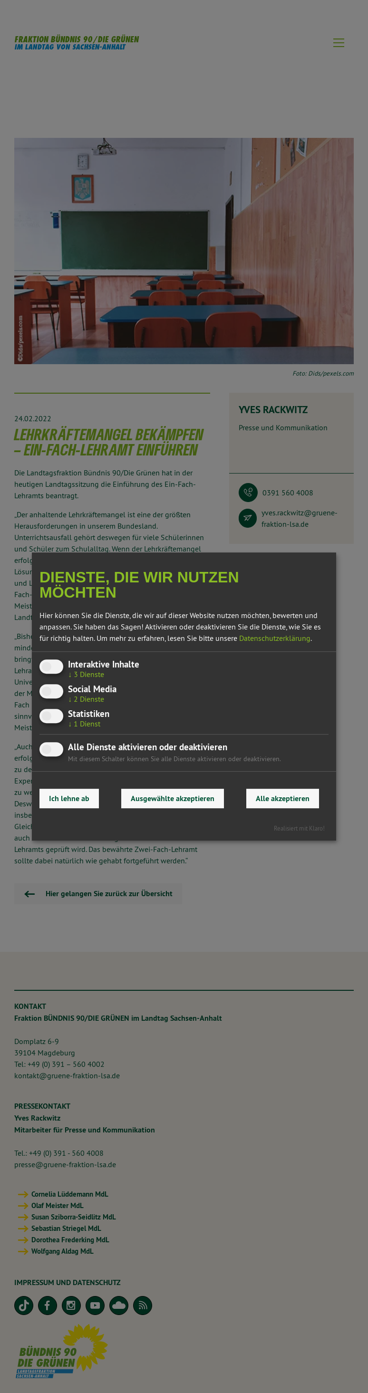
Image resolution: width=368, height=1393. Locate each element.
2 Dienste (86, 699)
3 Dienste (86, 674)
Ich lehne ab (69, 798)
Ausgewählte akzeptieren (172, 798)
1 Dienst (84, 724)
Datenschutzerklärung (274, 638)
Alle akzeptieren (283, 798)
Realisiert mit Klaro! (299, 828)
